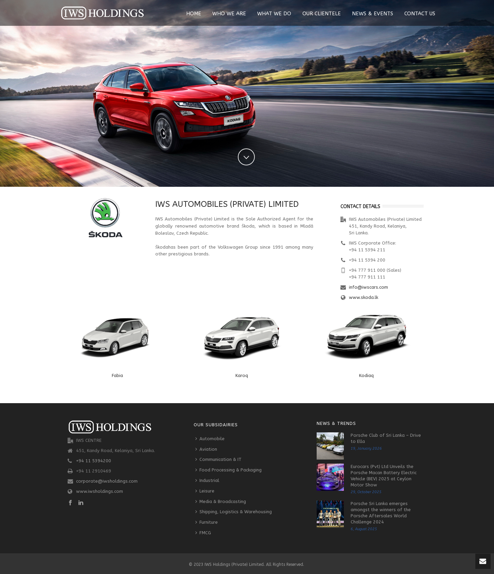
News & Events (372, 14)
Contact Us (419, 14)
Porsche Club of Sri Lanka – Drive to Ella (386, 438)
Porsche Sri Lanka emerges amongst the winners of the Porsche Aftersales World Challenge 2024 (381, 512)
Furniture (206, 522)
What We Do (274, 14)
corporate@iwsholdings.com (107, 481)
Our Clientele (321, 14)
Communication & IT (218, 459)
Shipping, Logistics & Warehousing (233, 511)
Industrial (207, 480)
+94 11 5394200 (93, 460)
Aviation (206, 449)
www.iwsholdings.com (99, 491)
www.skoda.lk (363, 297)
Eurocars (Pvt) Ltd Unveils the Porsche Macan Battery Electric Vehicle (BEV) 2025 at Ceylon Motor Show (384, 475)
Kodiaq (366, 375)
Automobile (210, 438)
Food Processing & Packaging (228, 469)
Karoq (241, 375)
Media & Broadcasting (220, 501)
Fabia (117, 375)
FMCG (203, 532)
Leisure (204, 491)
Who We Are (229, 14)
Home (193, 14)
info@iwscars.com (368, 287)
